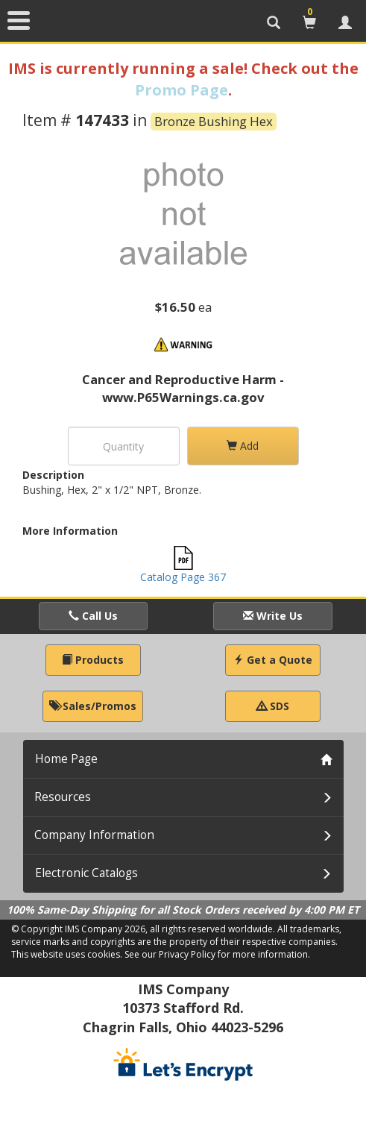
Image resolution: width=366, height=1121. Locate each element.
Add (243, 446)
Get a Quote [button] (272, 660)
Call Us (93, 616)
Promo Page (181, 90)
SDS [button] (272, 706)
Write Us (273, 616)
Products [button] (93, 660)
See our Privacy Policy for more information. (217, 954)
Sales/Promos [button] (92, 706)
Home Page (66, 759)
